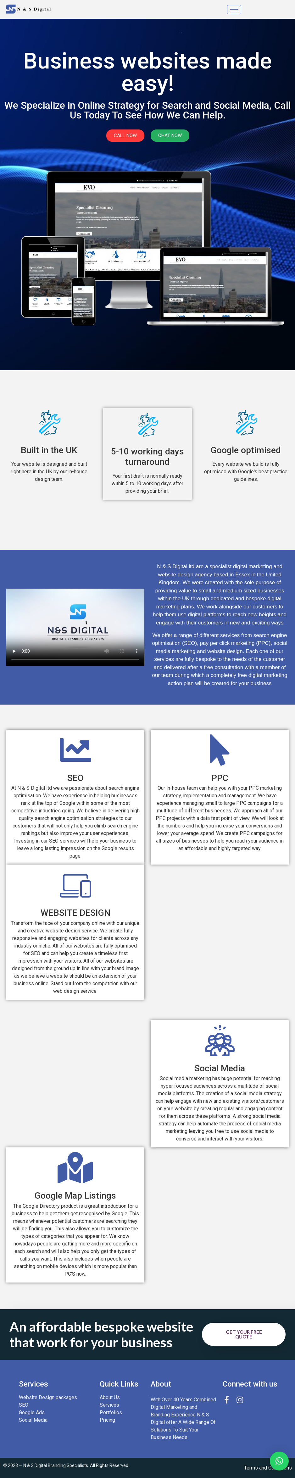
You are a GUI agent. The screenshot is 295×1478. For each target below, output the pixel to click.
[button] (279, 1461)
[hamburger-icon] (234, 9)
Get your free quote (244, 1334)
